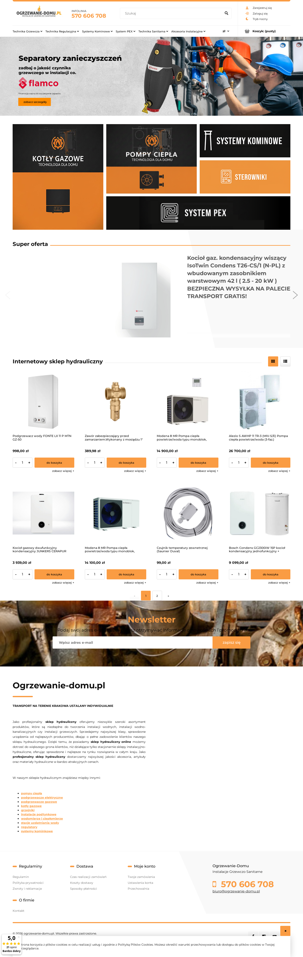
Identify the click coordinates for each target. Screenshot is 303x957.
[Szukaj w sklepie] (172, 13)
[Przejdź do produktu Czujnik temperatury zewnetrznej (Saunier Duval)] (187, 513)
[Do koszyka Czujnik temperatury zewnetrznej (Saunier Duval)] (198, 574)
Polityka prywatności (28, 883)
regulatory (29, 827)
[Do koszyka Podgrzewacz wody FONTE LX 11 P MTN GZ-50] (54, 463)
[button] (63, 471)
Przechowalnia (138, 889)
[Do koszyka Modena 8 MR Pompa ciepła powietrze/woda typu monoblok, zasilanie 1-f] (126, 574)
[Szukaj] (226, 13)
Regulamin (21, 877)
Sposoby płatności (83, 889)
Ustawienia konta (140, 883)
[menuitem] (27, 31)
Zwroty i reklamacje (27, 889)
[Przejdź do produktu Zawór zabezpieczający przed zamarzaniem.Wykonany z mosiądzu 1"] (115, 401)
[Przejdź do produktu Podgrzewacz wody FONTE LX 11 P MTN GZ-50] (43, 401)
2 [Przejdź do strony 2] (157, 595)
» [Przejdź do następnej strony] (168, 595)
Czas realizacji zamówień (88, 877)
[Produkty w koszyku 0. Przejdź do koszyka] (264, 31)
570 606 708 (89, 16)
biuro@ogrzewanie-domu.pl (236, 891)
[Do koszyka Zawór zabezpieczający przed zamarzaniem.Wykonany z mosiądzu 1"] (126, 463)
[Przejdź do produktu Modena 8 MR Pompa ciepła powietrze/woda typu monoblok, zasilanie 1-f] (115, 513)
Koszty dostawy (81, 883)
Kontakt (18, 911)
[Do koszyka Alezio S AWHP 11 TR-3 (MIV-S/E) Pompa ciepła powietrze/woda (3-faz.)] (270, 463)
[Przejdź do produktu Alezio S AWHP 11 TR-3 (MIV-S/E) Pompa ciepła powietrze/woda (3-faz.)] (260, 401)
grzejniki (28, 810)
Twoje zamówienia (141, 877)
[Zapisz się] (231, 642)
